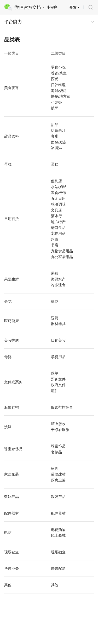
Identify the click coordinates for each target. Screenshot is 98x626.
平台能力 (13, 21)
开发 (73, 7)
